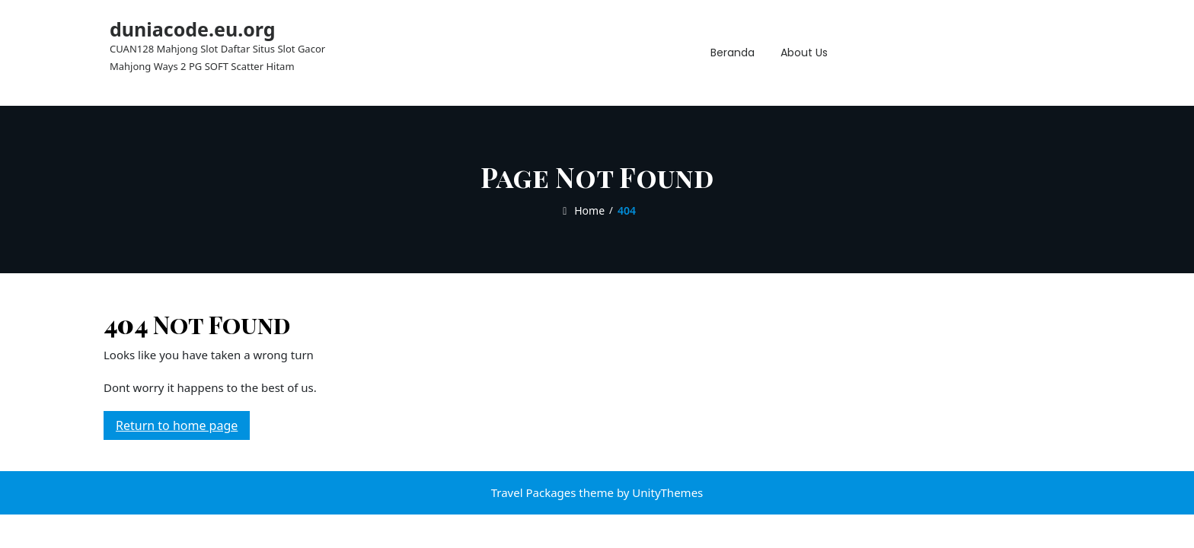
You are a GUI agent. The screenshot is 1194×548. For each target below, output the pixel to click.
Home (581, 210)
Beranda (732, 52)
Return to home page (183, 428)
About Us (804, 52)
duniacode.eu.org (193, 29)
